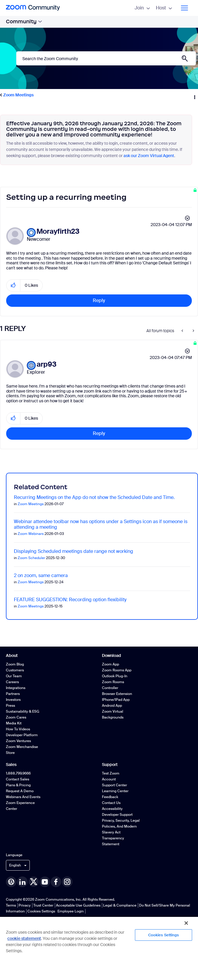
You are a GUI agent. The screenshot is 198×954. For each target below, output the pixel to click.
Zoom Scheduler (31, 558)
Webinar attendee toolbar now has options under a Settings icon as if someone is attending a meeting (100, 524)
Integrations (15, 688)
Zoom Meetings (18, 95)
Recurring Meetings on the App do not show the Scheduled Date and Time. (94, 497)
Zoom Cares (16, 717)
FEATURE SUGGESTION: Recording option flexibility (70, 600)
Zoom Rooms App (116, 670)
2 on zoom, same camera (41, 575)
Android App (112, 705)
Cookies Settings (41, 911)
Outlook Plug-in (114, 676)
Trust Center (43, 905)
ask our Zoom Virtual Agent (148, 155)
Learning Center (115, 791)
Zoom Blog (15, 664)
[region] (99, 935)
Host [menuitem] (164, 8)
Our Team (14, 676)
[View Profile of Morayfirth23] (58, 231)
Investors (13, 699)
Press (10, 705)
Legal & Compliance (119, 905)
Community (24, 21)
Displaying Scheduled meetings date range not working (73, 551)
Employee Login (70, 911)
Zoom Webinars (31, 533)
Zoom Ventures (18, 741)
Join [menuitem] (142, 8)
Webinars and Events (23, 797)
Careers (12, 682)
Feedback (110, 797)
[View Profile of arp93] (47, 364)
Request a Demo (20, 791)
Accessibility (112, 808)
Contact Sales (17, 779)
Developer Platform (22, 735)
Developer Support (117, 814)
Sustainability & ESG (22, 711)
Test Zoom (110, 773)
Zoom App (110, 664)
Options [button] (194, 95)
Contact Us (111, 802)
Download (111, 655)
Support (110, 764)
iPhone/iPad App (116, 699)
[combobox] (106, 58)
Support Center (114, 785)
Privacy (25, 905)
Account (109, 779)
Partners (13, 693)
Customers (15, 670)
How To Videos (18, 729)
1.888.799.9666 (18, 773)
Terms (11, 905)
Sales (11, 764)
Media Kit (14, 723)
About (12, 655)
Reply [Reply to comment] (99, 433)
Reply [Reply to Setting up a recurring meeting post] (99, 300)
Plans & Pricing (18, 785)
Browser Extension (117, 693)
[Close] (186, 923)
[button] (13, 285)
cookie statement (24, 938)
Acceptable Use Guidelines (78, 905)
